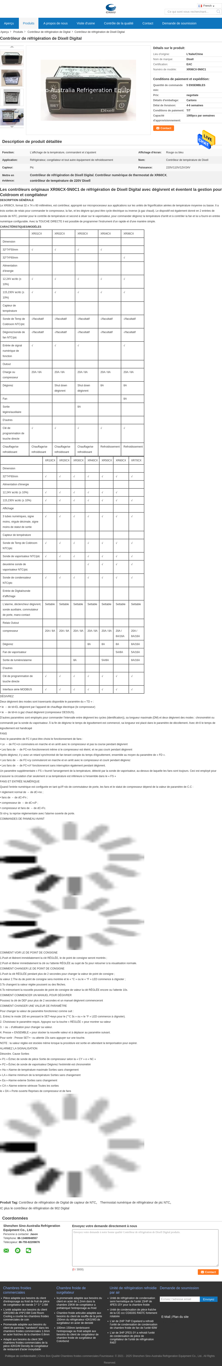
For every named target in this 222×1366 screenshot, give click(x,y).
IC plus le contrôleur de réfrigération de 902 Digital (34, 1208)
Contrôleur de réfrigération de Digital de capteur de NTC (57, 1202)
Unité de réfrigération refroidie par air (133, 1290)
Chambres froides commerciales (17, 1290)
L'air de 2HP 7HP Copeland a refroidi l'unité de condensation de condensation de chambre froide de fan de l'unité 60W (133, 1324)
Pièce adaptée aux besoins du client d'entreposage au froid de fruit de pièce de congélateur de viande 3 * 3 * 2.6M (26, 1301)
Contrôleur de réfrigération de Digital (49, 32)
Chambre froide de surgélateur (71, 1290)
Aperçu (9, 23)
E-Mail (165, 1317)
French (208, 5)
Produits (28, 23)
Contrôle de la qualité (118, 23)
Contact (148, 23)
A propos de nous (56, 23)
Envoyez (208, 1299)
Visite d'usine (86, 23)
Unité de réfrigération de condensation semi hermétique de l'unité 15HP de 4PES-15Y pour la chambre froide (132, 1301)
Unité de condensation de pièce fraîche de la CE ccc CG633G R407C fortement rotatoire (133, 1313)
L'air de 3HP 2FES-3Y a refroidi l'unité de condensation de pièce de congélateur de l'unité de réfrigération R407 (132, 1337)
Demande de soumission (179, 23)
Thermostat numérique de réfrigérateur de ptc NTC (135, 1202)
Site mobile (168, 1322)
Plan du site (180, 1317)
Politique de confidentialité (20, 1356)
